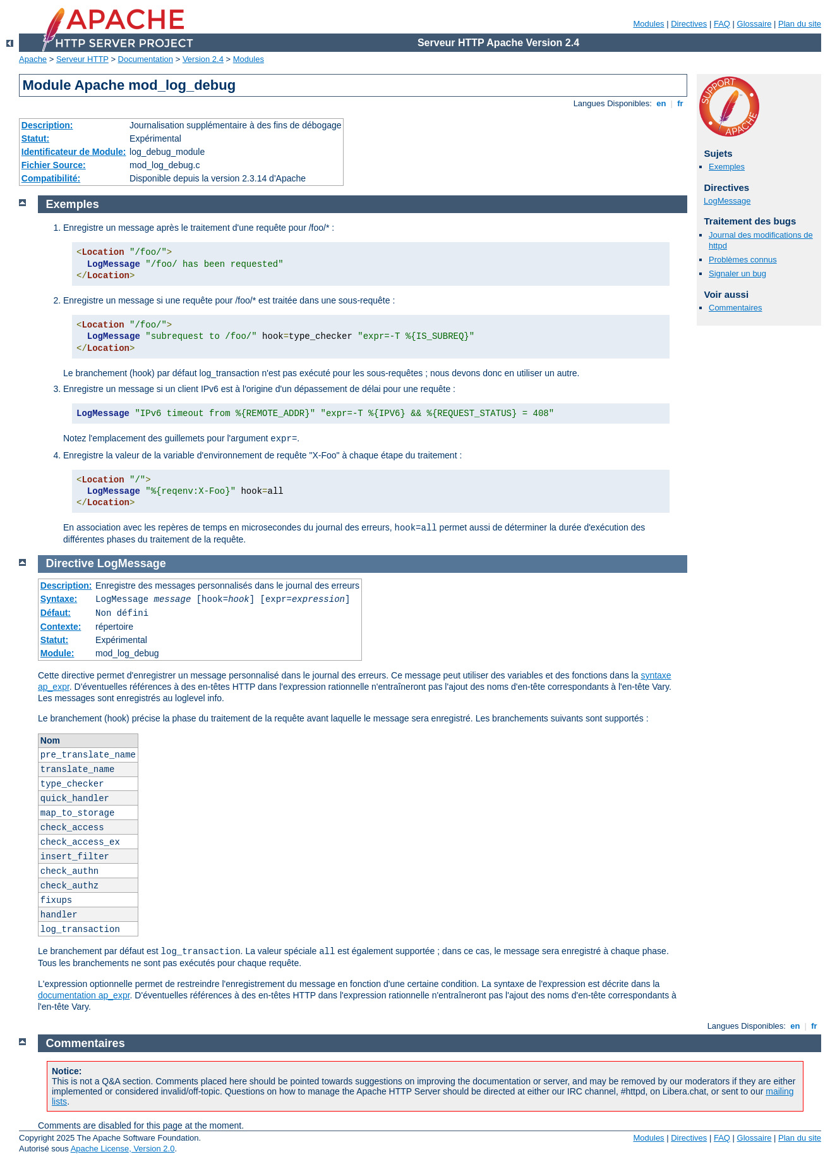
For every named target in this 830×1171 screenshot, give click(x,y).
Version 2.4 (203, 59)
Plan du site (799, 23)
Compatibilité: (50, 178)
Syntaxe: (58, 599)
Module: (57, 653)
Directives (689, 23)
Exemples (727, 166)
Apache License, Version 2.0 (123, 1148)
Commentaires (735, 307)
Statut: (35, 138)
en (661, 103)
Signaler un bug (737, 273)
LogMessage (727, 200)
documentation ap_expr (84, 995)
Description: (47, 125)
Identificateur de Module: (73, 152)
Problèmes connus (743, 259)
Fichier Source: (53, 165)
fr (680, 103)
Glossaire (754, 23)
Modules (648, 23)
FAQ (722, 23)
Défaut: (55, 613)
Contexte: (60, 627)
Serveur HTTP (82, 59)
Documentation (145, 59)
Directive (70, 563)
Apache (33, 59)
